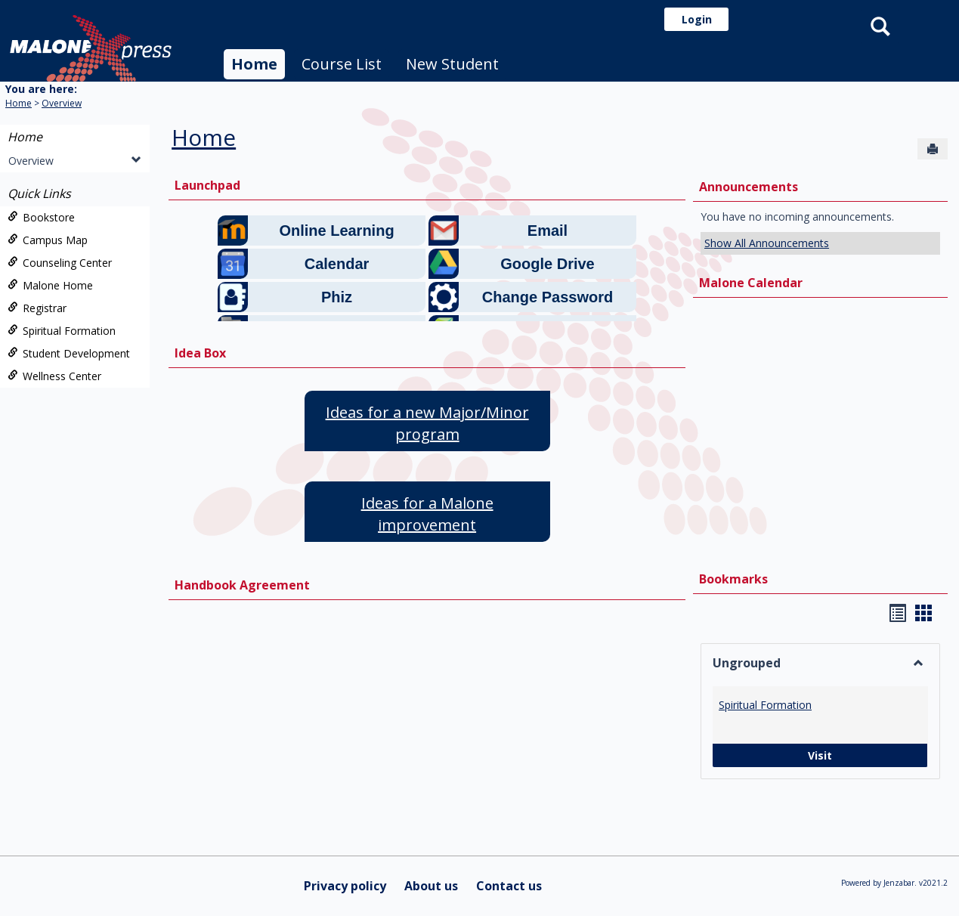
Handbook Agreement (242, 585)
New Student (452, 64)
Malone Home (50, 285)
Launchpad (207, 185)
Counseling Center (60, 262)
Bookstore (41, 217)
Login (697, 19)
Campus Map (48, 240)
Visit (772, 755)
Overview (62, 103)
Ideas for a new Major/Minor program (427, 423)
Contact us (509, 885)
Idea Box (200, 353)
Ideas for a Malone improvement (427, 514)
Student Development (69, 353)
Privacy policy (345, 885)
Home (254, 64)
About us (431, 885)
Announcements (748, 186)
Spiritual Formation (62, 330)
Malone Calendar (751, 282)
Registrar (37, 308)
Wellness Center (54, 376)
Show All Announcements (766, 243)
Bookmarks (733, 579)
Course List (342, 64)
